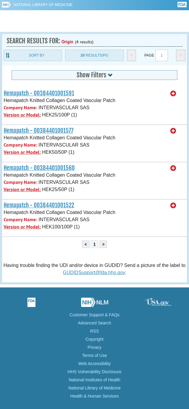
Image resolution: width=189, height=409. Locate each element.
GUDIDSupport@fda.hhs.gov (94, 272)
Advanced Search (94, 323)
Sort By (37, 55)
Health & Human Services (94, 396)
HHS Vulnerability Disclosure (94, 371)
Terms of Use (94, 355)
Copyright (95, 339)
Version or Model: (22, 115)
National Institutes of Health (94, 379)
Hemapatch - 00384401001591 (39, 93)
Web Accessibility (94, 363)
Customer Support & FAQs (95, 314)
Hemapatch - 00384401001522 (39, 205)
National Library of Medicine (43, 5)
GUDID (94, 21)
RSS (94, 331)
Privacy (95, 347)
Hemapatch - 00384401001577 (39, 130)
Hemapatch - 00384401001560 (39, 168)
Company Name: (20, 107)
